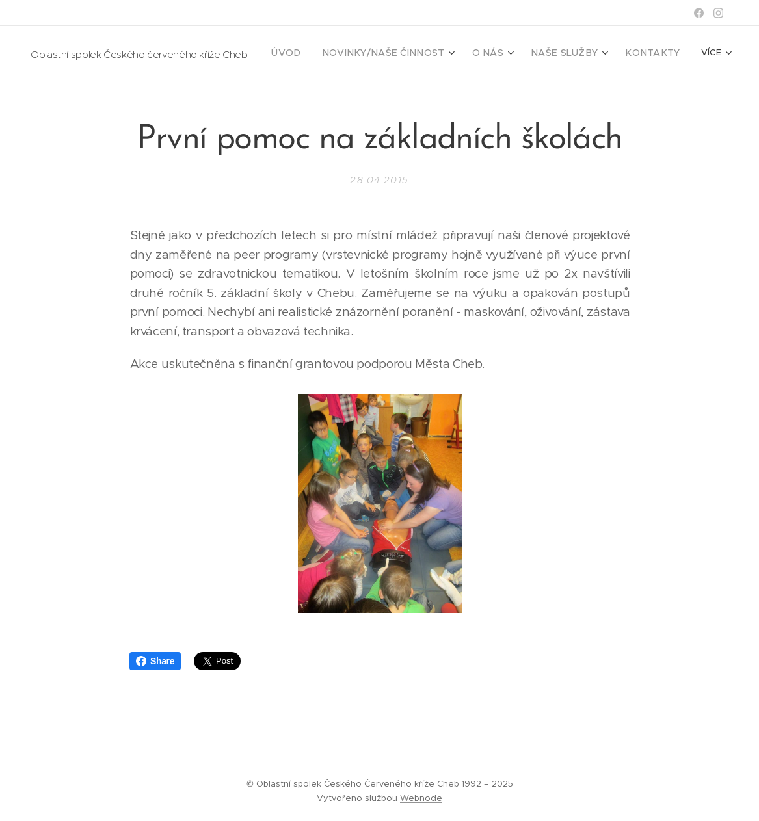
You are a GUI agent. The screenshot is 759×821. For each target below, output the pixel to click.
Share (155, 661)
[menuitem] (320, 52)
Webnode (421, 797)
